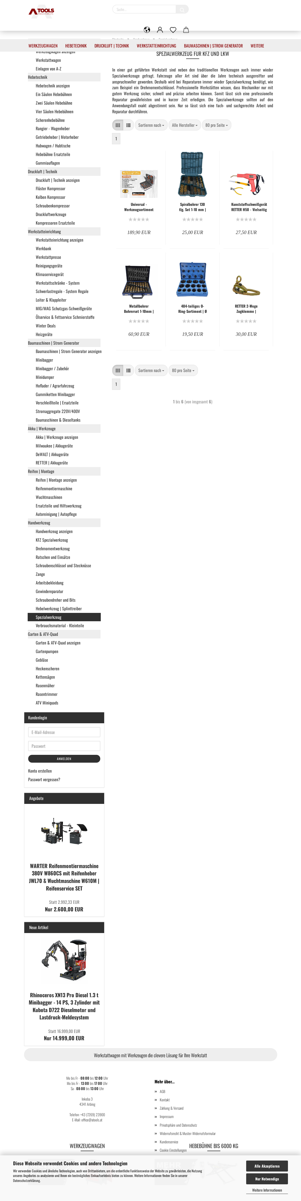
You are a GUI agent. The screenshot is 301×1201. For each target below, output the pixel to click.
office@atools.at (91, 1119)
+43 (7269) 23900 (92, 1114)
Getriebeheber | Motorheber (57, 137)
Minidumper (45, 377)
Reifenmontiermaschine (54, 488)
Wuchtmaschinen (49, 497)
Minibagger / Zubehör (52, 368)
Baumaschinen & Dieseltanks (58, 420)
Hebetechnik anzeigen (53, 85)
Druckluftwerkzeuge (51, 214)
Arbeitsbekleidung (49, 582)
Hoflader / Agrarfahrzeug (55, 386)
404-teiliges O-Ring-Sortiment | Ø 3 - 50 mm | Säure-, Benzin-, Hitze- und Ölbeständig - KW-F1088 (192, 308)
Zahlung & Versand (172, 1108)
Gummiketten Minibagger (55, 394)
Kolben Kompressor (50, 197)
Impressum (167, 1116)
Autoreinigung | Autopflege (56, 514)
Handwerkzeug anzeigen (54, 531)
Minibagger (44, 360)
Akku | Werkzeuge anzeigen (57, 437)
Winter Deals (46, 325)
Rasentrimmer (46, 694)
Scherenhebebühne (50, 120)
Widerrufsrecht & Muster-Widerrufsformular (188, 1133)
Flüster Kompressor (50, 188)
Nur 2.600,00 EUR (64, 906)
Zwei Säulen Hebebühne (54, 103)
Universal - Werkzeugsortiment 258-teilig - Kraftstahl (139, 207)
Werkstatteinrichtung (156, 46)
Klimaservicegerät (50, 274)
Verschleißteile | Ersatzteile (57, 402)
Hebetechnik (76, 46)
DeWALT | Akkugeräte (52, 454)
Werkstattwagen (48, 60)
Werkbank (43, 248)
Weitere (257, 46)
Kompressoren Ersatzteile (55, 223)
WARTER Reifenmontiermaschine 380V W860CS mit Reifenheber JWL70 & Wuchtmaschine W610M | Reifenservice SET (64, 877)
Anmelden (64, 758)
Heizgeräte (44, 334)
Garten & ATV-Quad (43, 634)
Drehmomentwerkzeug (53, 548)
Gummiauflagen (48, 163)
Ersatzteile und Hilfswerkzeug (58, 506)
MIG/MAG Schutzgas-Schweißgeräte (64, 308)
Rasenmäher (45, 685)
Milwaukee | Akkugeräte (54, 446)
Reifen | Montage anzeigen (56, 480)
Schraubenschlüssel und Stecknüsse (63, 565)
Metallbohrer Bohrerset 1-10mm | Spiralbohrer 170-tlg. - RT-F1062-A (139, 308)
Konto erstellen (40, 771)
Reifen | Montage (41, 471)
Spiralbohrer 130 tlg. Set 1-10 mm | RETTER (192, 207)
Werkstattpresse (48, 257)
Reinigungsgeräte (49, 265)
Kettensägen (45, 677)
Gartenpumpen (47, 651)
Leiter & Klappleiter (51, 300)
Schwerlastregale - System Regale (62, 291)
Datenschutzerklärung (26, 1180)
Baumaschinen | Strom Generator (213, 46)
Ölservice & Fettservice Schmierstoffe (65, 317)
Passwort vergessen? (44, 779)
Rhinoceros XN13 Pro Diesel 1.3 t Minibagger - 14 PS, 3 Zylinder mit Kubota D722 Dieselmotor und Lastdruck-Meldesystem (64, 1006)
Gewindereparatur (49, 591)
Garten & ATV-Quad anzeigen (58, 643)
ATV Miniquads (47, 703)
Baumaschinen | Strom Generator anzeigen (68, 351)
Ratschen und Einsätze (53, 557)
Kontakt (165, 1099)
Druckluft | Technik (112, 46)
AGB (162, 1091)
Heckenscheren (47, 668)
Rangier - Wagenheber (53, 128)
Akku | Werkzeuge (42, 428)
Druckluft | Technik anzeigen (58, 180)
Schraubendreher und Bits (55, 600)
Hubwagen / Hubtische (53, 145)
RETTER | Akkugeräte (52, 462)
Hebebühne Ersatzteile (53, 154)
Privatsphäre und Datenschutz (178, 1125)
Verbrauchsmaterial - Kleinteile (60, 625)
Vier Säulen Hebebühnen (54, 111)
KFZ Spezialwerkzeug (52, 540)
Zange (40, 574)
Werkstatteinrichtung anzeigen (59, 240)
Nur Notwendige (267, 1178)
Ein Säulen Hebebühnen (54, 94)
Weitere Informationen (267, 1190)
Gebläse (42, 660)
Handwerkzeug (39, 522)
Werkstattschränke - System (58, 283)
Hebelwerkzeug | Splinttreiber (59, 608)
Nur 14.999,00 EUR (64, 1035)
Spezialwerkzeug (48, 617)
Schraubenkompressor (53, 205)
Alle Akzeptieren (267, 1166)
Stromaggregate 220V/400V (58, 411)
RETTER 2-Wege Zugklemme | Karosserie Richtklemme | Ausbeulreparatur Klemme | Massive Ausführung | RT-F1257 (246, 308)
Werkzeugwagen (42, 46)
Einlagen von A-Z (48, 68)
